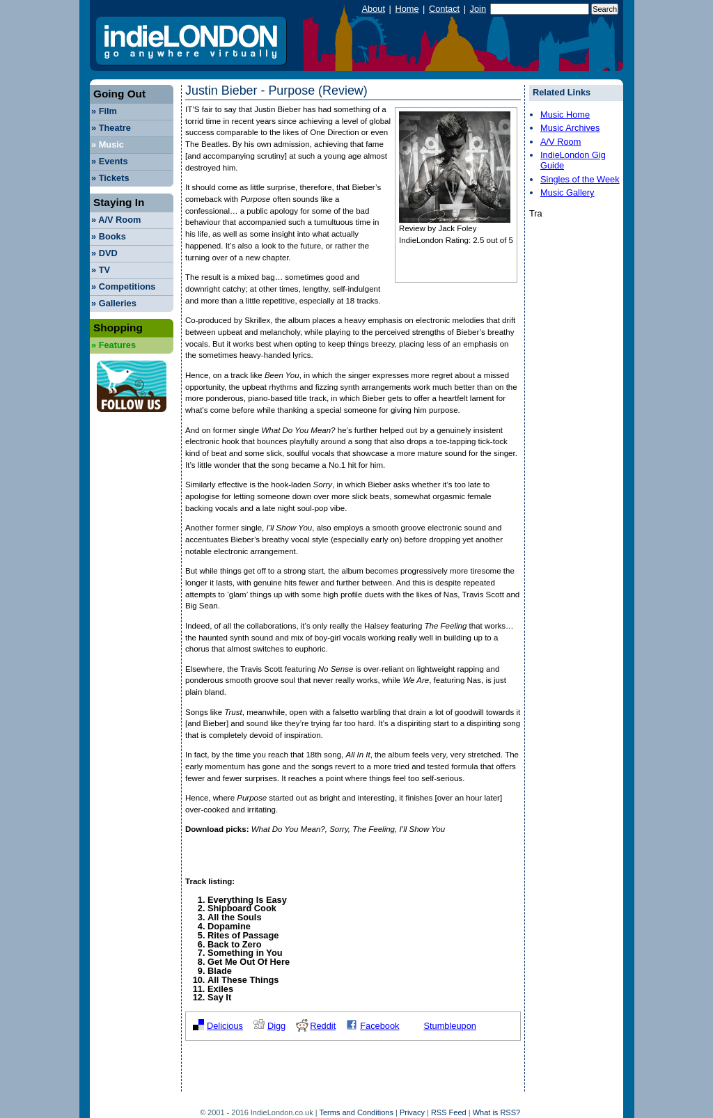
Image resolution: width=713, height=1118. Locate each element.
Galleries (113, 303)
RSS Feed (449, 1112)
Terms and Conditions (356, 1112)
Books (108, 236)
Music (107, 144)
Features (113, 345)
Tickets (110, 178)
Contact (444, 8)
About (373, 8)
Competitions (123, 286)
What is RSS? (496, 1112)
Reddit (323, 1026)
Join (478, 8)
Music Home (565, 114)
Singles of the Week (580, 179)
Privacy (412, 1112)
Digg (276, 1026)
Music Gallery (567, 192)
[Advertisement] (348, 1071)
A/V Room (116, 219)
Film (104, 111)
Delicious (225, 1026)
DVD (104, 253)
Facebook (379, 1026)
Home (406, 8)
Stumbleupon (449, 1026)
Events (109, 161)
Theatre (111, 128)
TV (100, 270)
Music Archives (570, 128)
